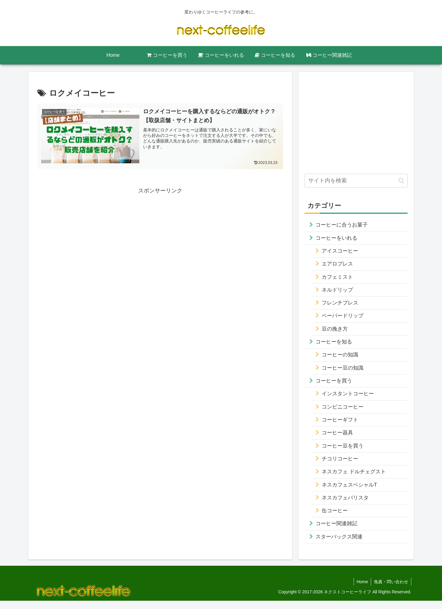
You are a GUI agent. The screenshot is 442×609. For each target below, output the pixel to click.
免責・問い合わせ (391, 589)
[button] (401, 180)
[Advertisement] (160, 238)
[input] (356, 181)
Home (361, 589)
